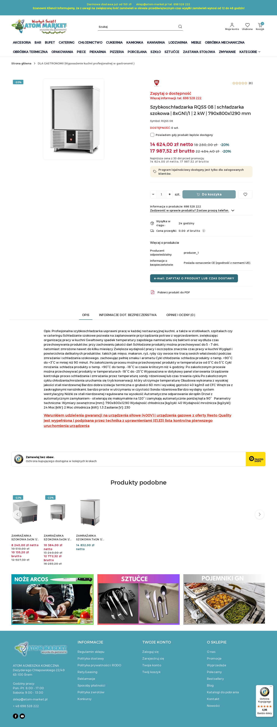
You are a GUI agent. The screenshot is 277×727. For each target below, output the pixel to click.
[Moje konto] (232, 27)
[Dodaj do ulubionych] (245, 194)
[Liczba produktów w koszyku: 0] (260, 27)
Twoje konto (151, 665)
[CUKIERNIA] (114, 43)
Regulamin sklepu (91, 651)
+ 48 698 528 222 (26, 706)
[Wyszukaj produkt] (140, 27)
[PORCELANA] (137, 52)
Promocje (214, 658)
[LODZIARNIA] (178, 43)
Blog (210, 685)
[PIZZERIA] (116, 52)
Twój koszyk (151, 672)
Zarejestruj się (153, 658)
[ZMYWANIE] (227, 52)
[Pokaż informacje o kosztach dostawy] (204, 231)
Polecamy (214, 672)
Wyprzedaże (216, 665)
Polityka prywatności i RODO (99, 665)
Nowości (213, 705)
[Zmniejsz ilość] (153, 194)
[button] (250, 52)
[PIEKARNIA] (97, 52)
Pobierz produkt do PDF (170, 292)
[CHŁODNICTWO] (90, 43)
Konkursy (85, 699)
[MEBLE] (196, 43)
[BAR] (37, 43)
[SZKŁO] (155, 52)
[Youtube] (22, 716)
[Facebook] (15, 716)
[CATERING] (66, 43)
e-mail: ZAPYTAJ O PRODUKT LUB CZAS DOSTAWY (194, 278)
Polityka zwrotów (91, 692)
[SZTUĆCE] (172, 52)
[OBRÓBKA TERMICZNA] (30, 52)
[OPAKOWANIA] (62, 52)
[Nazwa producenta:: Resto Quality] (156, 82)
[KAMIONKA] (135, 43)
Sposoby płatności (91, 685)
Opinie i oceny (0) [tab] (180, 315)
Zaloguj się (150, 651)
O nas (211, 651)
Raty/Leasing (87, 672)
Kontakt (213, 699)
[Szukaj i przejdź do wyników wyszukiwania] (180, 27)
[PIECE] (81, 52)
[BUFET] (49, 43)
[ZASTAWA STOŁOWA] (198, 52)
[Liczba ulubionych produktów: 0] (247, 27)
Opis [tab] (85, 315)
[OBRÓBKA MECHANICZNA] (224, 43)
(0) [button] (251, 83)
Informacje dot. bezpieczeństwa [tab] (128, 315)
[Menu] (271, 687)
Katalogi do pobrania (223, 692)
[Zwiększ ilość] (169, 194)
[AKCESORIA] (21, 43)
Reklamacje (86, 678)
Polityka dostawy (91, 658)
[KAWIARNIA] (156, 43)
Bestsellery (215, 678)
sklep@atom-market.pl (30, 699)
